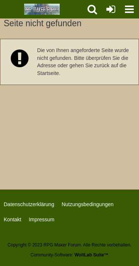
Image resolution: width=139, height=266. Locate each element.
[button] (129, 9)
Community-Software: (69, 255)
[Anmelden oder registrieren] (110, 9)
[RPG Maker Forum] (41, 9)
